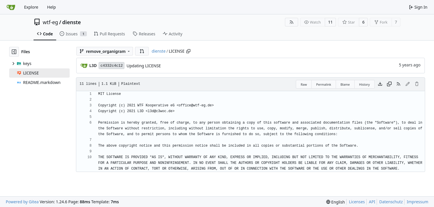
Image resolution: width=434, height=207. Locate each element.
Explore (31, 7)
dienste (71, 22)
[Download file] (380, 84)
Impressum (417, 201)
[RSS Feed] (291, 22)
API (372, 201)
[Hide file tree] (14, 52)
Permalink (323, 84)
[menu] (335, 202)
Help (51, 7)
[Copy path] (188, 51)
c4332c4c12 (111, 66)
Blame (345, 84)
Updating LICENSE (143, 65)
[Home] (11, 7)
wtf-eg (50, 22)
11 (330, 22)
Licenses (357, 201)
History (364, 84)
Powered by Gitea (22, 201)
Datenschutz (391, 201)
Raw (304, 84)
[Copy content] (389, 84)
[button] (142, 51)
